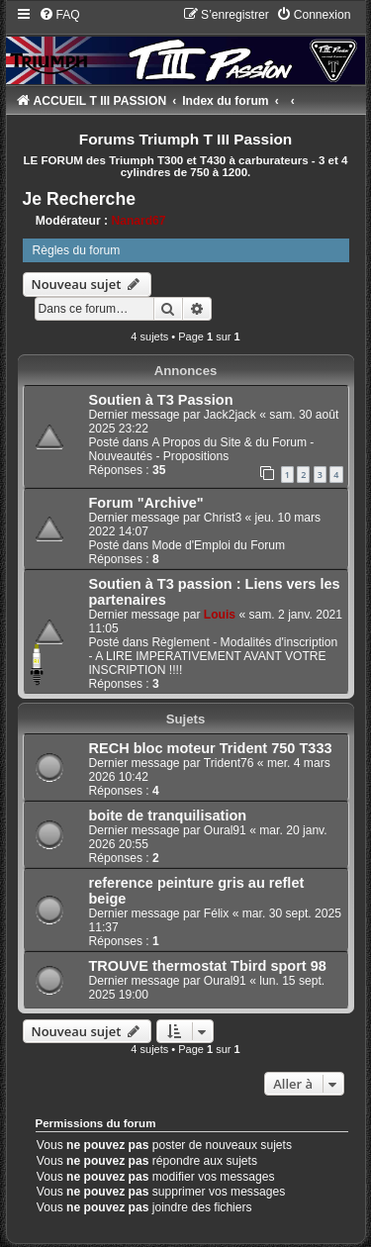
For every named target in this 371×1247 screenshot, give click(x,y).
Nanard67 (138, 221)
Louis (219, 615)
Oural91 (225, 830)
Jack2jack (230, 415)
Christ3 (222, 518)
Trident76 (229, 763)
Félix (217, 913)
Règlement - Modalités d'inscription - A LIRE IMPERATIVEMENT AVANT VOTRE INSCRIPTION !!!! (213, 656)
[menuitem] (59, 15)
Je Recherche (79, 199)
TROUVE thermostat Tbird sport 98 (207, 966)
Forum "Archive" (146, 503)
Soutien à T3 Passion (161, 400)
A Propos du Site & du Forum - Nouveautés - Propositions (202, 449)
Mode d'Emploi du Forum (218, 545)
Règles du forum (77, 250)
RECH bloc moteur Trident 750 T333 (210, 748)
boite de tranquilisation (168, 815)
